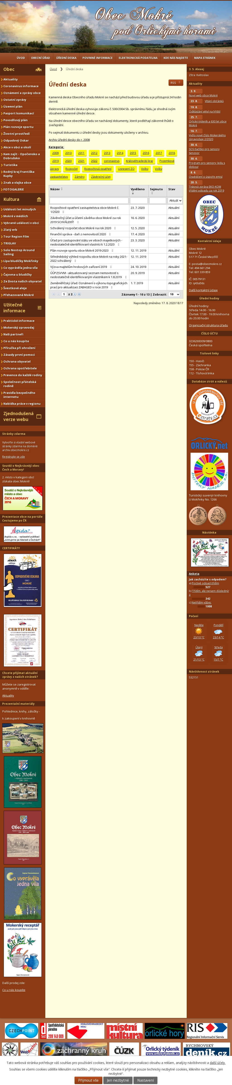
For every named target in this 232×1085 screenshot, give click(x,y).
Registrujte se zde (13, 457)
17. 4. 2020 (138, 234)
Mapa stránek (204, 58)
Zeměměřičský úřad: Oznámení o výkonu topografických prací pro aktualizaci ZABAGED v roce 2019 (88, 285)
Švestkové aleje (15, 288)
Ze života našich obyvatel (22, 281)
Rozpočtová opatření (97, 169)
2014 (120, 153)
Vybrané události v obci (21, 223)
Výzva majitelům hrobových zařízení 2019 (81, 267)
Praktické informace (18, 321)
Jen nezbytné (118, 1080)
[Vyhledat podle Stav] (175, 200)
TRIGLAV (9, 243)
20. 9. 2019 (138, 273)
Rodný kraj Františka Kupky (18, 174)
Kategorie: (56, 147)
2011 (81, 153)
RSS (176, 83)
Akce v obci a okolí (17, 147)
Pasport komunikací (18, 113)
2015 (133, 153)
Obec (8, 69)
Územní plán (12, 106)
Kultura (11, 199)
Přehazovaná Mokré (18, 295)
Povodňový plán (15, 120)
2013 (107, 153)
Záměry (80, 177)
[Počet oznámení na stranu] (174, 294)
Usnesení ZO (126, 169)
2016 (146, 153)
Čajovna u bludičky (17, 274)
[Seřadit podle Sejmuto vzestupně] (152, 192)
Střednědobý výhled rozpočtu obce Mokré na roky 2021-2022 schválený (88, 259)
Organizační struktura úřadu (208, 325)
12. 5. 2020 (138, 228)
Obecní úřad (40, 58)
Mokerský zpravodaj (18, 327)
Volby (144, 169)
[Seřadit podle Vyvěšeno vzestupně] (133, 192)
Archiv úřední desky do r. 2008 (69, 140)
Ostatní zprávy (14, 100)
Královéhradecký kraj (139, 161)
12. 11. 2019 (138, 250)
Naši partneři (13, 334)
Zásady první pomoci (19, 355)
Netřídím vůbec (201, 602)
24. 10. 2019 (138, 267)
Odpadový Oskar (16, 140)
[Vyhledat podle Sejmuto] (157, 200)
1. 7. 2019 (137, 283)
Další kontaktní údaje (203, 290)
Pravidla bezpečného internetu (19, 395)
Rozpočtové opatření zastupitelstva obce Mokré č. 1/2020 (84, 210)
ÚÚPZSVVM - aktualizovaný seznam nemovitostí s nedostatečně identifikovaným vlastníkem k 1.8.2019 (89, 275)
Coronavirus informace (21, 86)
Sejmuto (156, 189)
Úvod (21, 58)
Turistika (10, 165)
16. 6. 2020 (138, 218)
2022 (94, 161)
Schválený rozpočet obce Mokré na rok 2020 (83, 228)
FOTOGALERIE (13, 189)
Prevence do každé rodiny (22, 375)
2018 (172, 153)
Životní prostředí (16, 134)
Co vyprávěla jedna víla (20, 268)
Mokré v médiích (15, 216)
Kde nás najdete (176, 58)
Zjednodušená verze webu (18, 416)
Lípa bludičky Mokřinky (20, 261)
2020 (68, 161)
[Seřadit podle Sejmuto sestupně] (152, 194)
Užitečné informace (14, 308)
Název (55, 189)
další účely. (217, 1063)
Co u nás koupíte (16, 341)
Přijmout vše (88, 1080)
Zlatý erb (10, 230)
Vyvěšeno (138, 189)
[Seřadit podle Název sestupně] (62, 190)
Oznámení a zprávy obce (22, 93)
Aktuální (173, 208)
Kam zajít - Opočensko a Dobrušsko (21, 156)
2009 (55, 153)
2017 (159, 153)
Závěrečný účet (101, 177)
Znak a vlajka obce (17, 182)
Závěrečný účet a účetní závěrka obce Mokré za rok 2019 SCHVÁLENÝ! (85, 220)
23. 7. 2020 (138, 208)
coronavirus (111, 161)
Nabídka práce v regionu (22, 404)
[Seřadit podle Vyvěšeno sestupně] (133, 194)
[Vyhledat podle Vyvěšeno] (139, 200)
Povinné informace (97, 58)
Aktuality (10, 79)
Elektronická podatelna (138, 58)
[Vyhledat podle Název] (89, 200)
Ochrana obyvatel (17, 361)
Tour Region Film (16, 236)
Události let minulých (19, 209)
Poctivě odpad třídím (205, 583)
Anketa (194, 574)
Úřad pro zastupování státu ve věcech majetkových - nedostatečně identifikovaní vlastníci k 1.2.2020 (86, 242)
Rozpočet (71, 169)
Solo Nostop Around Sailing (19, 252)
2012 (94, 153)
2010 (68, 153)
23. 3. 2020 (138, 240)
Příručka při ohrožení (19, 348)
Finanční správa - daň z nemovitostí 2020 (81, 234)
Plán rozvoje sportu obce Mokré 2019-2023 (82, 250)
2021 (81, 161)
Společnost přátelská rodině (19, 384)
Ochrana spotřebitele (20, 368)
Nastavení (145, 1080)
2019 (55, 161)
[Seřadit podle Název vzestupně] (62, 188)
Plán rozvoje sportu (18, 127)
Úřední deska (66, 58)
